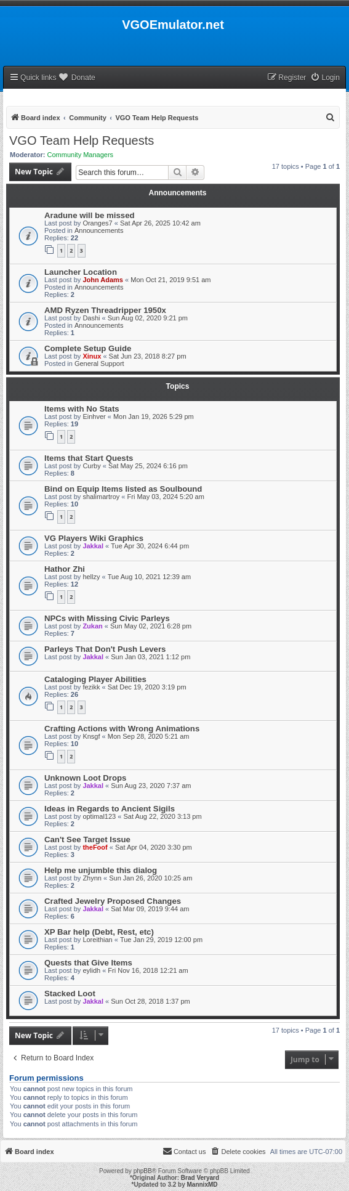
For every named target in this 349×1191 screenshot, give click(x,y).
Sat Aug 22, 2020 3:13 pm (162, 816)
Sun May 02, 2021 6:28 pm (150, 626)
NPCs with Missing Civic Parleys (107, 618)
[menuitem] (325, 78)
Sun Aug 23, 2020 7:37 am (151, 785)
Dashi (91, 318)
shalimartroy (100, 496)
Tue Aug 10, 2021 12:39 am (149, 576)
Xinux (91, 356)
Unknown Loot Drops (85, 777)
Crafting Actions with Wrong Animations (121, 728)
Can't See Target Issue (87, 839)
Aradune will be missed (89, 215)
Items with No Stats (81, 408)
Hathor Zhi (64, 569)
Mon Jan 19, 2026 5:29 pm (153, 416)
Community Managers (80, 154)
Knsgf (91, 736)
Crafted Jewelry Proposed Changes (112, 901)
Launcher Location (80, 272)
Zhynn (92, 878)
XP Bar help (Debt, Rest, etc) (99, 932)
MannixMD (202, 1184)
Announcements (99, 230)
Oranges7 (97, 223)
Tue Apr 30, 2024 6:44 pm (150, 546)
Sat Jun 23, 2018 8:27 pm (148, 356)
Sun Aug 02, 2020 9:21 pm (148, 318)
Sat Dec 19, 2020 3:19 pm (147, 687)
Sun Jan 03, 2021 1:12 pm (150, 657)
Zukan (92, 626)
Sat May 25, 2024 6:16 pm (148, 465)
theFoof (94, 847)
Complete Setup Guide (87, 348)
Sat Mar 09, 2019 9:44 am (150, 909)
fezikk (91, 687)
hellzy (91, 576)
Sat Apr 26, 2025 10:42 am (160, 223)
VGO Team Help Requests (81, 140)
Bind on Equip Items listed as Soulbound (123, 489)
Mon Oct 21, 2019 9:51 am (170, 279)
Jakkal (92, 546)
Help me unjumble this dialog (100, 870)
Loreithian (97, 939)
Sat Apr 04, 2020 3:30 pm (153, 847)
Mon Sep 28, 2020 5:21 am (149, 736)
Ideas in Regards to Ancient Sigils (109, 808)
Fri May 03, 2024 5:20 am (165, 496)
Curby (91, 465)
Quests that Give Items (88, 962)
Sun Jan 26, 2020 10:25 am (150, 878)
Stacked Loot (69, 993)
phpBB (143, 1171)
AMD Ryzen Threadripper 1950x (105, 310)
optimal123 (99, 816)
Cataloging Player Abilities (95, 679)
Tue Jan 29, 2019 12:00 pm (161, 939)
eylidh (91, 970)
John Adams (102, 279)
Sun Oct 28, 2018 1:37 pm (150, 1001)
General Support (99, 363)
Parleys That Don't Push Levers (105, 649)
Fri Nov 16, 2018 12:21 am (148, 970)
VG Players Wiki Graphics (93, 538)
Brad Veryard (200, 1177)
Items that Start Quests (88, 458)
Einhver (93, 416)
